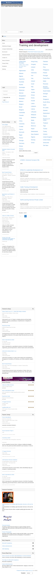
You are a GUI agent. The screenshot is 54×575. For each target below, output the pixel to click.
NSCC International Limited (8, 339)
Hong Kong (34, 61)
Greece (21, 149)
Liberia (33, 109)
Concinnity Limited (6, 437)
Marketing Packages (6, 46)
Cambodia (22, 112)
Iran (32, 75)
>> (30, 216)
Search (21, 31)
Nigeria (33, 137)
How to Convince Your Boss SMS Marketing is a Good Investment (16, 555)
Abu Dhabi (21, 66)
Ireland (33, 81)
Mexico (33, 123)
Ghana (21, 146)
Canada (21, 115)
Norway (33, 140)
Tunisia (45, 128)
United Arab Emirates (22, 62)
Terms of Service (5, 60)
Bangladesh (22, 96)
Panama (45, 64)
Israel (32, 84)
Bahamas (21, 90)
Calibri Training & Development (29, 187)
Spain (44, 105)
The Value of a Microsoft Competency (10, 560)
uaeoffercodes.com (6, 407)
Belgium (21, 104)
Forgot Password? (5, 102)
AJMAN (20, 64)
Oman (33, 142)
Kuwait (33, 100)
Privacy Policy (5, 63)
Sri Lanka (45, 107)
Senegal (45, 93)
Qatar (44, 81)
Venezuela (46, 142)
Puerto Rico (46, 78)
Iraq (32, 78)
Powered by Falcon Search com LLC (25, 570)
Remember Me (7, 97)
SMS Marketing (5, 548)
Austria (21, 84)
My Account (4, 51)
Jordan (33, 92)
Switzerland (46, 113)
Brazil (20, 107)
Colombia (21, 123)
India (32, 70)
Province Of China (46, 119)
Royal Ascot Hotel (6, 325)
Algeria (21, 76)
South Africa (46, 102)
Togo (44, 126)
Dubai (24, 64)
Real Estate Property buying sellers (35, 51)
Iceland (33, 67)
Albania (21, 73)
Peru (44, 67)
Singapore (46, 99)
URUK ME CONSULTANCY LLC (9, 351)
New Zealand (35, 134)
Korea (32, 98)
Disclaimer (4, 66)
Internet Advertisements (7, 564)
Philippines (46, 70)
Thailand (45, 123)
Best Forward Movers (7, 172)
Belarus (21, 101)
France (21, 137)
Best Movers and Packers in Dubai (8, 195)
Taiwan (45, 116)
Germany (21, 143)
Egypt (20, 135)
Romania (45, 84)
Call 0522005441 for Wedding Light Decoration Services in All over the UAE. (17, 505)
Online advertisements (7, 546)
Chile (20, 118)
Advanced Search (6, 54)
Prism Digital (5, 124)
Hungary (33, 64)
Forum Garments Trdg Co (7, 430)
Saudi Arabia (46, 91)
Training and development (29, 49)
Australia (21, 82)
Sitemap (4, 69)
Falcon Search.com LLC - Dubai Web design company (14, 311)
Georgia (21, 140)
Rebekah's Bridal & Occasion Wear (8, 150)
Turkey (45, 131)
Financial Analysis (6, 525)
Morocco (33, 126)
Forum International (6, 417)
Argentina (21, 79)
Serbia (45, 96)
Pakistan (45, 61)
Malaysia (33, 114)
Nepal (32, 128)
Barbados (21, 98)
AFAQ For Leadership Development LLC (31, 170)
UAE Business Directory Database (9, 459)
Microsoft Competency (7, 543)
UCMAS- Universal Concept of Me (29, 160)
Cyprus (21, 129)
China (20, 121)
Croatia (21, 126)
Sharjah (26, 64)
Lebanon (33, 106)
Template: (23, 573)
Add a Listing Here (49, 49)
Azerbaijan (22, 87)
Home (4, 36)
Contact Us (4, 57)
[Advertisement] (27, 19)
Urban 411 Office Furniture (8, 215)
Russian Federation (46, 87)
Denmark (21, 132)
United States (47, 140)
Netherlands (34, 131)
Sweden (45, 110)
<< (20, 216)
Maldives (33, 117)
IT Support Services (6, 401)
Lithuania (33, 112)
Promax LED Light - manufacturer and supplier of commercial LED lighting (8, 238)
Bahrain (21, 93)
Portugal (45, 75)
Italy (32, 86)
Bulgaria (21, 110)
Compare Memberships (7, 49)
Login (49, 31)
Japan (33, 89)
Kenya (33, 95)
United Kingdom (47, 137)
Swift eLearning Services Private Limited (31, 200)
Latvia (32, 103)
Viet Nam (45, 145)
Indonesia (34, 72)
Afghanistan (22, 70)
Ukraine (45, 134)
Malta (32, 120)
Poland (45, 72)
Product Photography (6, 532)
